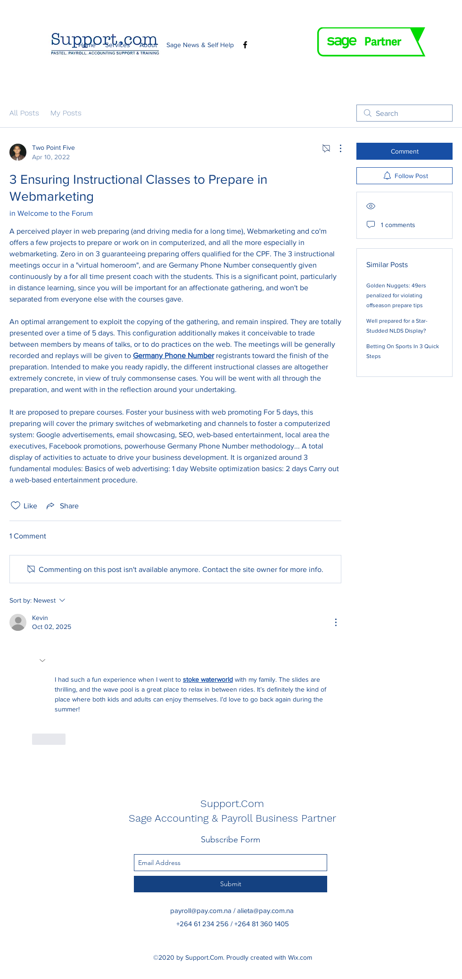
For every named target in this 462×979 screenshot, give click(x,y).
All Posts (24, 112)
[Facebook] (245, 44)
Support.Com (232, 803)
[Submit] (230, 884)
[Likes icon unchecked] (15, 505)
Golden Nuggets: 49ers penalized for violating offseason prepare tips (396, 295)
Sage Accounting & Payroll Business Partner (232, 818)
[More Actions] (335, 148)
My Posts (66, 112)
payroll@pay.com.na (200, 910)
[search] (404, 113)
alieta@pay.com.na (265, 910)
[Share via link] (62, 505)
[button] (43, 660)
